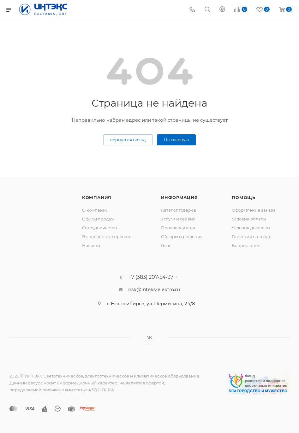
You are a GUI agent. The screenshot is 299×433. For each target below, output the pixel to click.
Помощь (243, 197)
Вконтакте (149, 337)
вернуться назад (128, 139)
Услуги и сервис (178, 218)
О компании (95, 210)
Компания (96, 197)
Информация (179, 197)
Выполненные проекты (107, 236)
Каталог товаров (178, 210)
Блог (166, 245)
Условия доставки (251, 227)
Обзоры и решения (182, 236)
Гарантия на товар (252, 236)
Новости (91, 245)
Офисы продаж (98, 218)
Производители (178, 227)
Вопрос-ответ (246, 245)
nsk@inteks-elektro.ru (154, 289)
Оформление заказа (254, 210)
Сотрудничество (99, 227)
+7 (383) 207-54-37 (151, 277)
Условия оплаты (249, 218)
